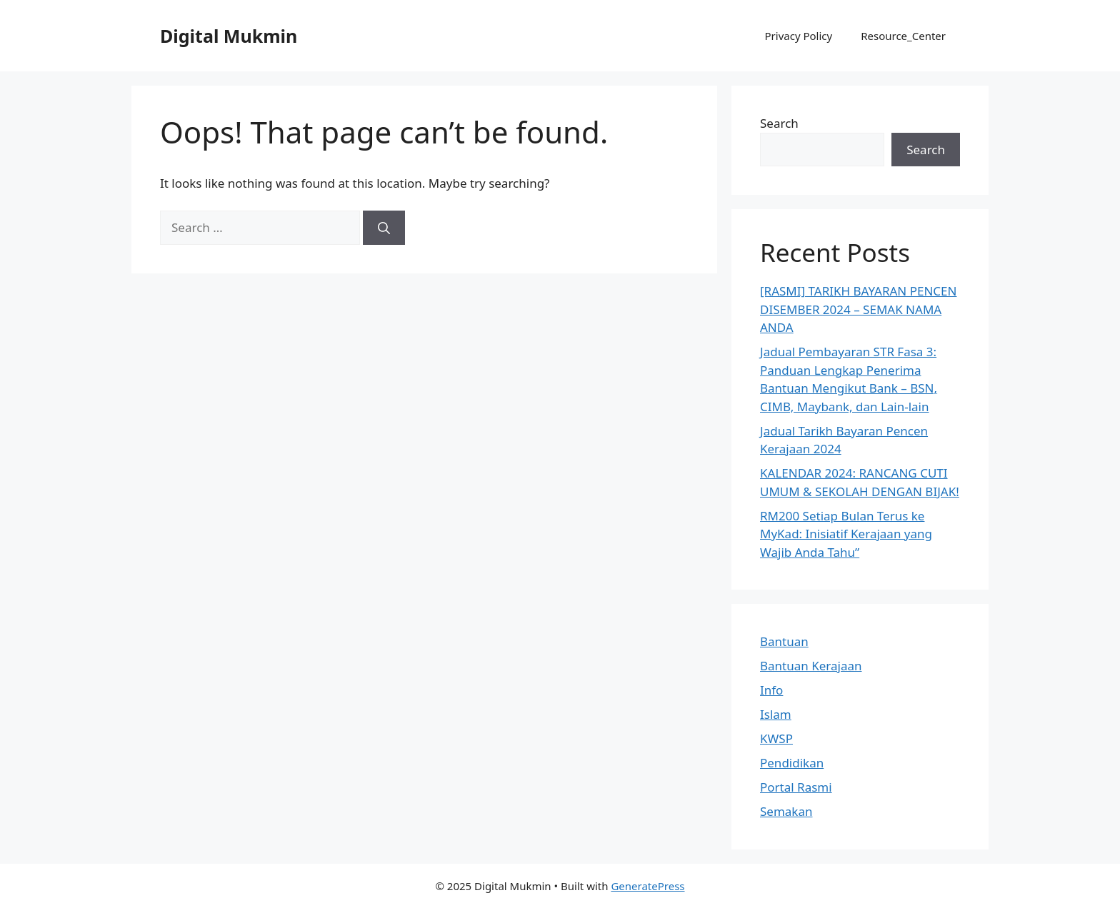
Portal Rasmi (796, 787)
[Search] (384, 228)
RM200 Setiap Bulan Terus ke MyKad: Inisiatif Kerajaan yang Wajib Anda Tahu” (846, 534)
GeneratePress (647, 886)
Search (779, 123)
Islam (775, 714)
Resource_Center (903, 36)
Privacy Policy (799, 36)
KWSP (776, 738)
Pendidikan (792, 763)
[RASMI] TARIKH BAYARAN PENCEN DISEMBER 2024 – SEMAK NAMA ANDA (858, 309)
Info (771, 690)
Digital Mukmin (228, 36)
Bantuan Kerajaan (811, 665)
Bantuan (784, 641)
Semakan (786, 811)
